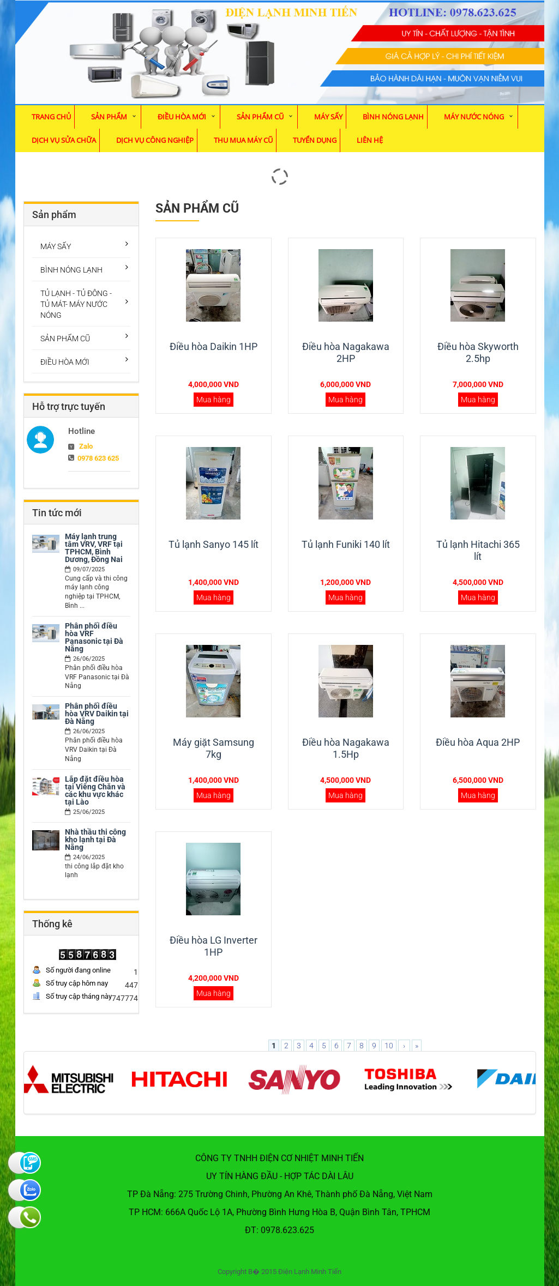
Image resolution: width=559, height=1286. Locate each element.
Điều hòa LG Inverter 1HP (213, 946)
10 (388, 1045)
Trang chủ (51, 117)
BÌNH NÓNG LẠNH (393, 117)
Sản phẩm (109, 117)
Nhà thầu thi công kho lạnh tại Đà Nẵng (95, 839)
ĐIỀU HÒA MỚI (182, 117)
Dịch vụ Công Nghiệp (155, 140)
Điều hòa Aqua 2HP (478, 742)
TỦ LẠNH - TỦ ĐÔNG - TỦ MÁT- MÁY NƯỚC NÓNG (76, 304)
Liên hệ (370, 140)
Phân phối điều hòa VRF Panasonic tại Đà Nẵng (94, 637)
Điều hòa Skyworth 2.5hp (478, 352)
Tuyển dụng (314, 140)
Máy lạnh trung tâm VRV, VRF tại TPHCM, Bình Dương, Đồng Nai (94, 548)
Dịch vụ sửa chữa (64, 140)
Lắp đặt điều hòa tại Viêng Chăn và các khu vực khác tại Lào (95, 790)
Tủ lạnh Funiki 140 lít (346, 544)
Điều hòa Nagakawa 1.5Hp (345, 748)
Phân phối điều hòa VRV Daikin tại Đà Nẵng (97, 713)
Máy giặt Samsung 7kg (213, 748)
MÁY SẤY (328, 117)
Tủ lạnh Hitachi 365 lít (478, 550)
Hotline (81, 431)
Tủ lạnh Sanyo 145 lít (214, 544)
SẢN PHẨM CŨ (260, 117)
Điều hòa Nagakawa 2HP (345, 352)
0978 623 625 (98, 458)
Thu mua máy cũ (243, 140)
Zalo (86, 446)
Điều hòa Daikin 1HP (213, 346)
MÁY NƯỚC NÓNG (474, 117)
